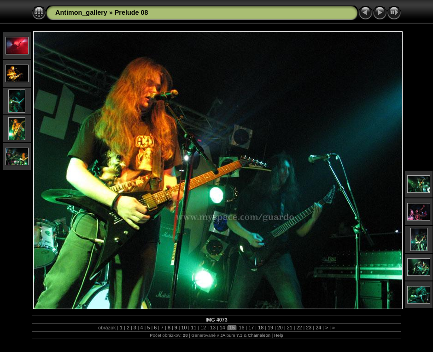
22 (299, 327)
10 (184, 327)
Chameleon (259, 335)
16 (242, 327)
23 (308, 327)
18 (261, 327)
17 (251, 327)
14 (222, 327)
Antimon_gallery (81, 12)
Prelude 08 (131, 12)
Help (278, 335)
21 (290, 327)
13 (213, 327)
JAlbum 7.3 (231, 335)
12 (203, 327)
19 (270, 327)
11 (193, 327)
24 (318, 327)
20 (280, 327)
